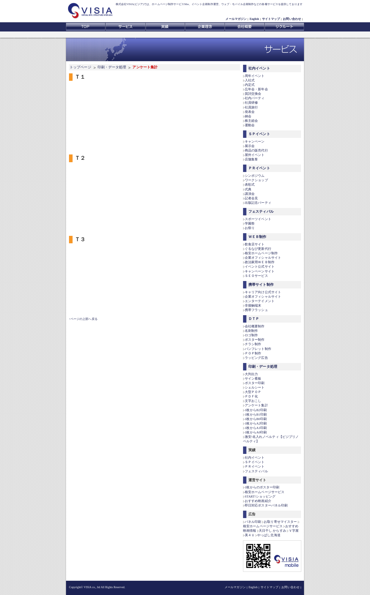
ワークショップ (256, 180)
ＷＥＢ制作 (257, 237)
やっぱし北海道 (268, 535)
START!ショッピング (260, 496)
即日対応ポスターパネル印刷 (266, 505)
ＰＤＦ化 (251, 396)
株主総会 (251, 120)
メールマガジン (236, 18)
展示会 (250, 146)
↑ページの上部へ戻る (83, 319)
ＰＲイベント (259, 168)
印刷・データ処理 (112, 67)
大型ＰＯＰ (253, 392)
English (254, 18)
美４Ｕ (250, 535)
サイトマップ (271, 18)
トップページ (80, 67)
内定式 (250, 84)
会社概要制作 (255, 326)
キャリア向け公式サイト (263, 292)
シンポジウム (255, 175)
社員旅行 (251, 107)
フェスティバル (261, 211)
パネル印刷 (253, 521)
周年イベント (255, 76)
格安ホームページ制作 (261, 253)
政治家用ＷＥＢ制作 (260, 262)
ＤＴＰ (253, 319)
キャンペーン (255, 141)
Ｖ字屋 (294, 530)
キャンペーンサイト (260, 271)
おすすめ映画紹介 (258, 501)
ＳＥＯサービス (256, 275)
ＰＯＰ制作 (253, 353)
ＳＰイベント (259, 134)
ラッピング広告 (256, 357)
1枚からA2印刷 (256, 423)
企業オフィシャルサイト (263, 257)
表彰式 (250, 184)
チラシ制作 (253, 344)
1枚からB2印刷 (256, 410)
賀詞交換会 (253, 93)
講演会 (250, 193)
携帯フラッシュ (256, 310)
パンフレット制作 (258, 349)
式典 (248, 189)
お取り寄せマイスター (280, 521)
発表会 (250, 111)
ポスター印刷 (255, 383)
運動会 (250, 125)
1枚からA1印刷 (256, 428)
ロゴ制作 (251, 335)
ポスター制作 (255, 339)
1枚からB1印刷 (256, 414)
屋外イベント (255, 155)
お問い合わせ (292, 18)
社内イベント (259, 68)
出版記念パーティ (258, 202)
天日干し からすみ (272, 530)
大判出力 (251, 374)
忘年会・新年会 (256, 89)
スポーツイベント (258, 219)
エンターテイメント (260, 301)
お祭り (250, 228)
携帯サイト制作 (261, 284)
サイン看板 (253, 378)
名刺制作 (251, 330)
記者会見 (251, 198)
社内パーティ (255, 98)
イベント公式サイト (260, 266)
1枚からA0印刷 (256, 432)
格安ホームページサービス (264, 492)
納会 (248, 116)
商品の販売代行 (256, 150)
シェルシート (255, 387)
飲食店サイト (255, 244)
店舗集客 (251, 159)
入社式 (250, 80)
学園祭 (250, 223)
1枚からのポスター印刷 (262, 487)
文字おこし (253, 401)
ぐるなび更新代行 (258, 248)
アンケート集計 (256, 405)
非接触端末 (253, 305)
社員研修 (251, 102)
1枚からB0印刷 (256, 419)
